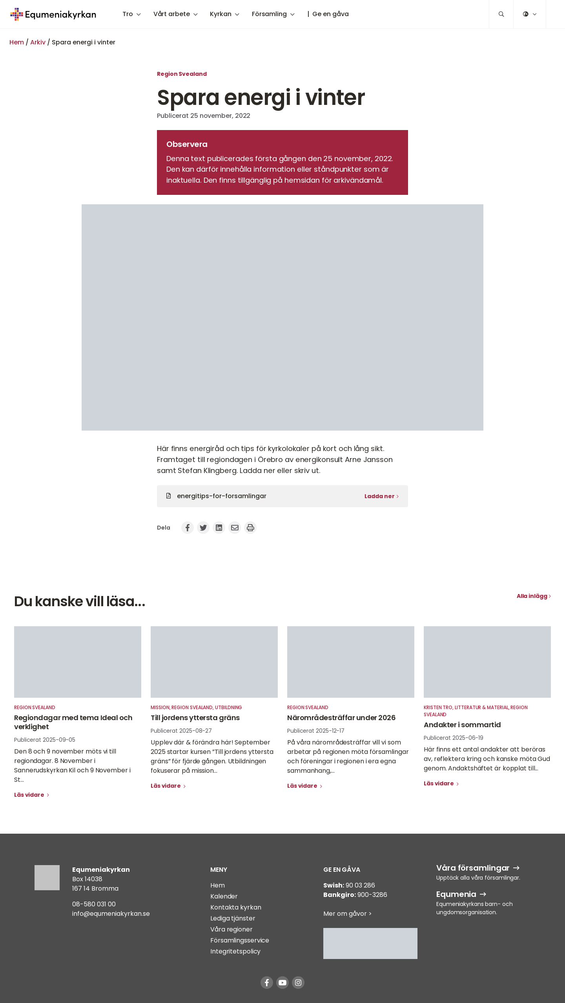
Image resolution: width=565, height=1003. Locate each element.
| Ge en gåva (328, 13)
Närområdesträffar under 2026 (341, 717)
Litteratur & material (481, 707)
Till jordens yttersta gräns (195, 717)
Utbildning (228, 707)
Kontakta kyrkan (235, 907)
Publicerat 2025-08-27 (181, 731)
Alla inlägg (532, 596)
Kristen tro (438, 707)
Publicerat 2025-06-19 (453, 738)
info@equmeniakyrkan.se (111, 913)
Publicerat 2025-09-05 (44, 740)
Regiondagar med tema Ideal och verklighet (73, 722)
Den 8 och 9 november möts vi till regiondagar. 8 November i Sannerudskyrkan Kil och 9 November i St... (72, 765)
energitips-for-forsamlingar (221, 496)
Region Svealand (182, 74)
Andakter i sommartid (462, 725)
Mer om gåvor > (347, 913)
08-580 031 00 (94, 904)
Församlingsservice (239, 940)
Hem (16, 42)
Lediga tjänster (232, 918)
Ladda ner (380, 496)
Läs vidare (30, 795)
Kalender (224, 896)
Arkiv (38, 42)
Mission (160, 707)
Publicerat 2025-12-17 (315, 731)
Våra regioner (231, 929)
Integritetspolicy (235, 951)
